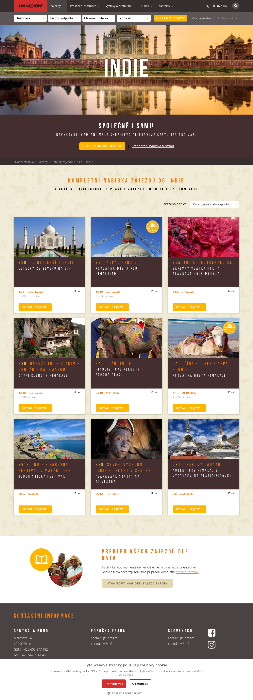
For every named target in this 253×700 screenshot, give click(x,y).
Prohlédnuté (225, 18)
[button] (126, 693)
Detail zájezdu (35, 307)
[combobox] (30, 18)
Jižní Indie (114, 363)
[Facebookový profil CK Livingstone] (216, 632)
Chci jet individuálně (102, 146)
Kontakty (165, 6)
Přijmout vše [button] (114, 684)
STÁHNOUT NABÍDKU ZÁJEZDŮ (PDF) (137, 583)
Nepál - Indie (116, 262)
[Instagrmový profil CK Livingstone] (216, 645)
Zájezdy (56, 6)
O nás (145, 6)
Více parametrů (201, 18)
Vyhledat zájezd (170, 18)
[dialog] (126, 679)
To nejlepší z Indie (47, 262)
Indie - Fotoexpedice (203, 262)
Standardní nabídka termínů (153, 146)
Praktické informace (83, 6)
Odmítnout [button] (140, 684)
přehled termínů (187, 571)
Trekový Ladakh (197, 464)
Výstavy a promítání (119, 6)
